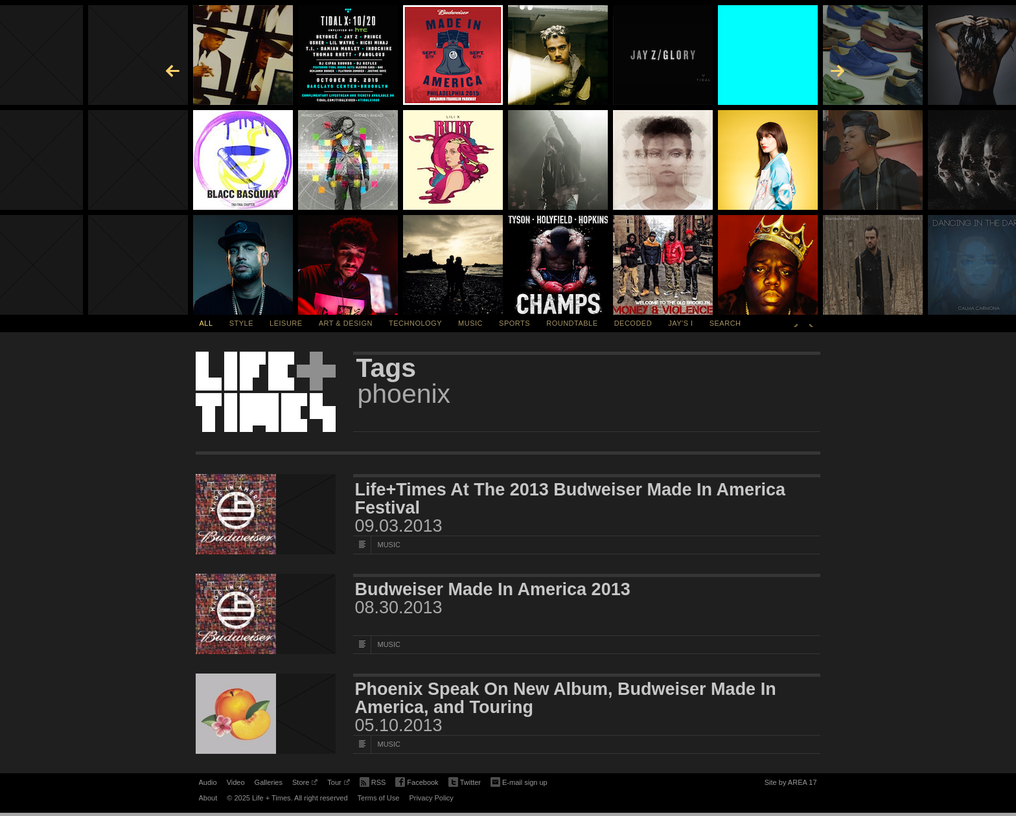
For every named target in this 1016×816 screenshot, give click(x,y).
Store (305, 784)
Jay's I (680, 323)
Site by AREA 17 (791, 784)
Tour (338, 784)
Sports (514, 323)
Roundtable (571, 323)
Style (241, 323)
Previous (795, 323)
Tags (386, 368)
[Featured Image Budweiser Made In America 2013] (266, 614)
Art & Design (346, 323)
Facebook (416, 782)
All (206, 323)
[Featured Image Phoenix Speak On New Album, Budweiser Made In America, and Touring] (266, 714)
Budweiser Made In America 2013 (492, 589)
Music (470, 323)
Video (236, 782)
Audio (208, 782)
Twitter (464, 782)
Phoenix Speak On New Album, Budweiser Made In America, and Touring (565, 698)
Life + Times (266, 392)
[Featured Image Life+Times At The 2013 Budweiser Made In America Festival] (266, 514)
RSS (373, 781)
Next (811, 323)
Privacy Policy (431, 798)
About (208, 798)
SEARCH (725, 323)
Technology (415, 323)
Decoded (633, 323)
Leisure (286, 323)
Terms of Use (379, 798)
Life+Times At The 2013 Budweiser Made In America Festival (570, 499)
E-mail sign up (519, 781)
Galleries (269, 782)
